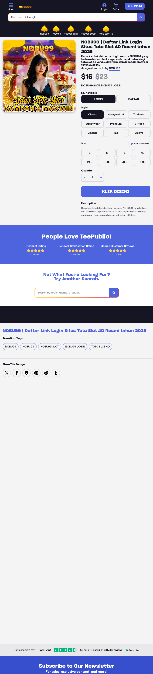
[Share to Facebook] (16, 372)
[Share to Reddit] (46, 372)
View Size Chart (139, 143)
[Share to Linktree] (26, 372)
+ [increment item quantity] (101, 177)
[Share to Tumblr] (56, 372)
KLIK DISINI (116, 191)
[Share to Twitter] (7, 372)
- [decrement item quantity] (84, 177)
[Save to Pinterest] (36, 372)
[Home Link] (25, 7)
